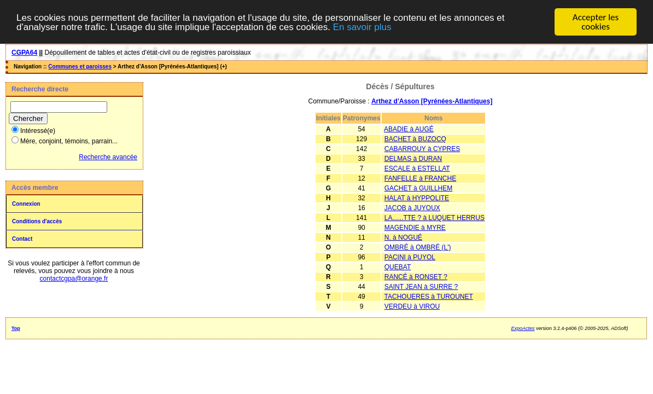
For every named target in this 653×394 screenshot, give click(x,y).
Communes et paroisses (80, 66)
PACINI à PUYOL (409, 257)
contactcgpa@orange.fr (74, 278)
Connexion (26, 204)
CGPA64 (24, 52)
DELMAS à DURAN (413, 159)
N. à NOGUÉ (403, 237)
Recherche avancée (108, 157)
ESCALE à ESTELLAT (417, 168)
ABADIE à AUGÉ (409, 129)
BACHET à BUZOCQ (415, 139)
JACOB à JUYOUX (412, 208)
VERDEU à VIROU (412, 306)
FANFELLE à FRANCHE (420, 178)
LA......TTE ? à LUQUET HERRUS (434, 218)
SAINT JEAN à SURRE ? (421, 287)
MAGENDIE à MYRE (415, 227)
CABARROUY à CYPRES (422, 149)
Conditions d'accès (37, 221)
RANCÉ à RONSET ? (415, 277)
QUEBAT (397, 267)
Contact (22, 239)
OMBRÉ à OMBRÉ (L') (417, 247)
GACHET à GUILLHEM (418, 188)
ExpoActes (523, 328)
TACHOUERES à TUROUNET (428, 296)
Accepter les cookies (596, 21)
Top (15, 328)
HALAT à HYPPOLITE (416, 198)
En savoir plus (362, 26)
